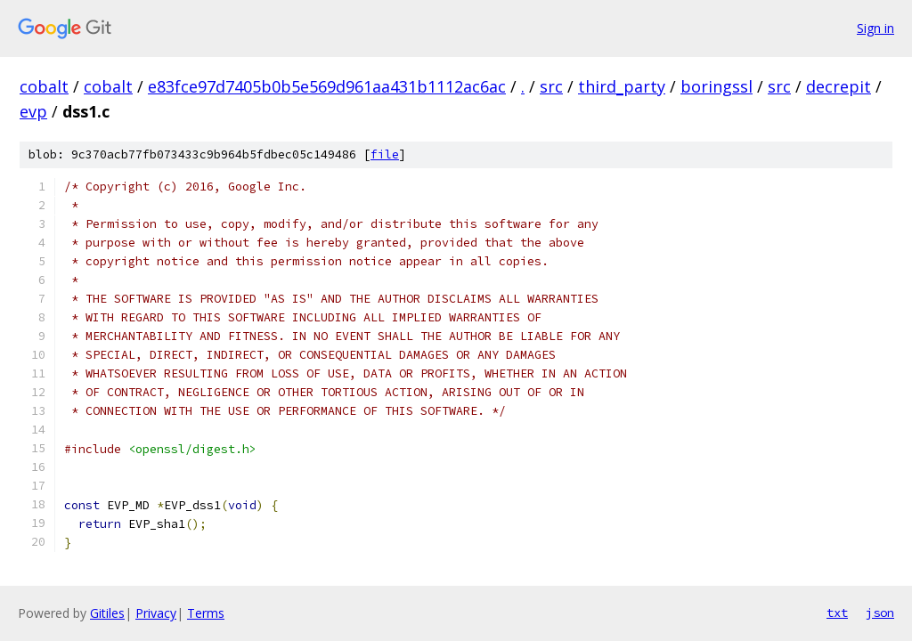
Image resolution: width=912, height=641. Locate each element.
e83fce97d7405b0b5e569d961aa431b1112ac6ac (327, 86)
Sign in (875, 28)
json (880, 612)
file (384, 154)
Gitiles (107, 612)
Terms (205, 612)
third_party (621, 86)
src (551, 86)
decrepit (838, 86)
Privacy (155, 612)
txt (837, 612)
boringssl (716, 86)
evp (33, 111)
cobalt (44, 86)
